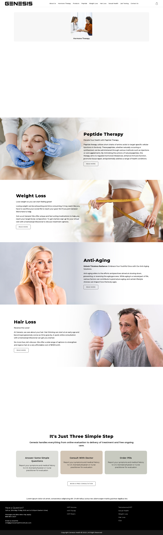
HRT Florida (71, 511)
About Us (52, 3)
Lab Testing (124, 3)
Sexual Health (113, 3)
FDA (120, 521)
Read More (91, 164)
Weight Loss (93, 3)
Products (76, 3)
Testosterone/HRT (125, 507)
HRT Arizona (71, 507)
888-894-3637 (10, 517)
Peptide (84, 3)
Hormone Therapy (64, 3)
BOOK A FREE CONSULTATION (81, 483)
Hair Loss (103, 3)
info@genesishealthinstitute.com (18, 523)
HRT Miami (71, 514)
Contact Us (134, 3)
